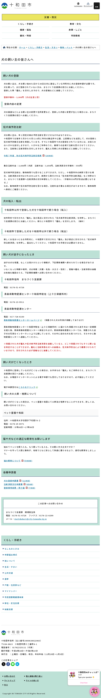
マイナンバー (11, 591)
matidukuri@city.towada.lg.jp (30, 519)
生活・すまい (51, 47)
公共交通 (9, 573)
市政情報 (75, 35)
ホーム (22, 47)
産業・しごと (75, 29)
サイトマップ (88, 6)
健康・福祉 (25, 29)
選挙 (7, 579)
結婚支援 (9, 609)
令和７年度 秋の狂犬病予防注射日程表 (28, 155)
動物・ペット (66, 47)
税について (10, 560)
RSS (6, 685)
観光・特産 (25, 35)
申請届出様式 (11, 554)
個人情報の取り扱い (34, 676)
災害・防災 (50, 17)
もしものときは (12, 548)
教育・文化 (75, 23)
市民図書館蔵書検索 (14, 597)
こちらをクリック (28, 387)
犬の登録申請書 (17, 480)
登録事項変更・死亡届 (19, 487)
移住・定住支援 (12, 603)
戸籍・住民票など (13, 585)
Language (78, 6)
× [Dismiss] (98, 672)
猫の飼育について (18, 460)
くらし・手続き (25, 23)
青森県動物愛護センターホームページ (23, 320)
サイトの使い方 (32, 680)
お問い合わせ (9, 676)
